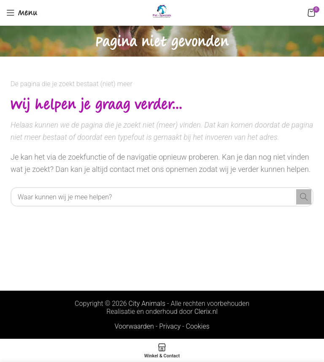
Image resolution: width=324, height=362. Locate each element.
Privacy (170, 326)
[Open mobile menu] (22, 12)
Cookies (197, 326)
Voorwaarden (134, 326)
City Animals (147, 303)
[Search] (162, 197)
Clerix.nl (206, 312)
